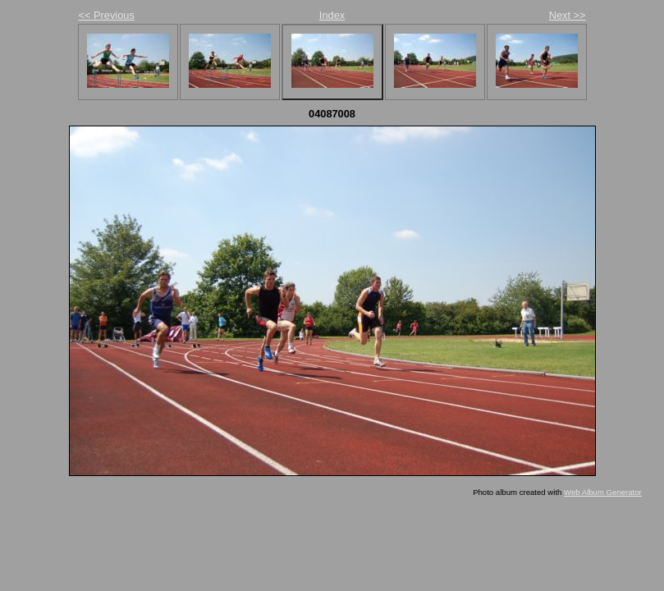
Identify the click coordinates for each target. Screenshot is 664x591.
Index (332, 15)
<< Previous (107, 15)
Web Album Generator (603, 492)
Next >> (567, 15)
